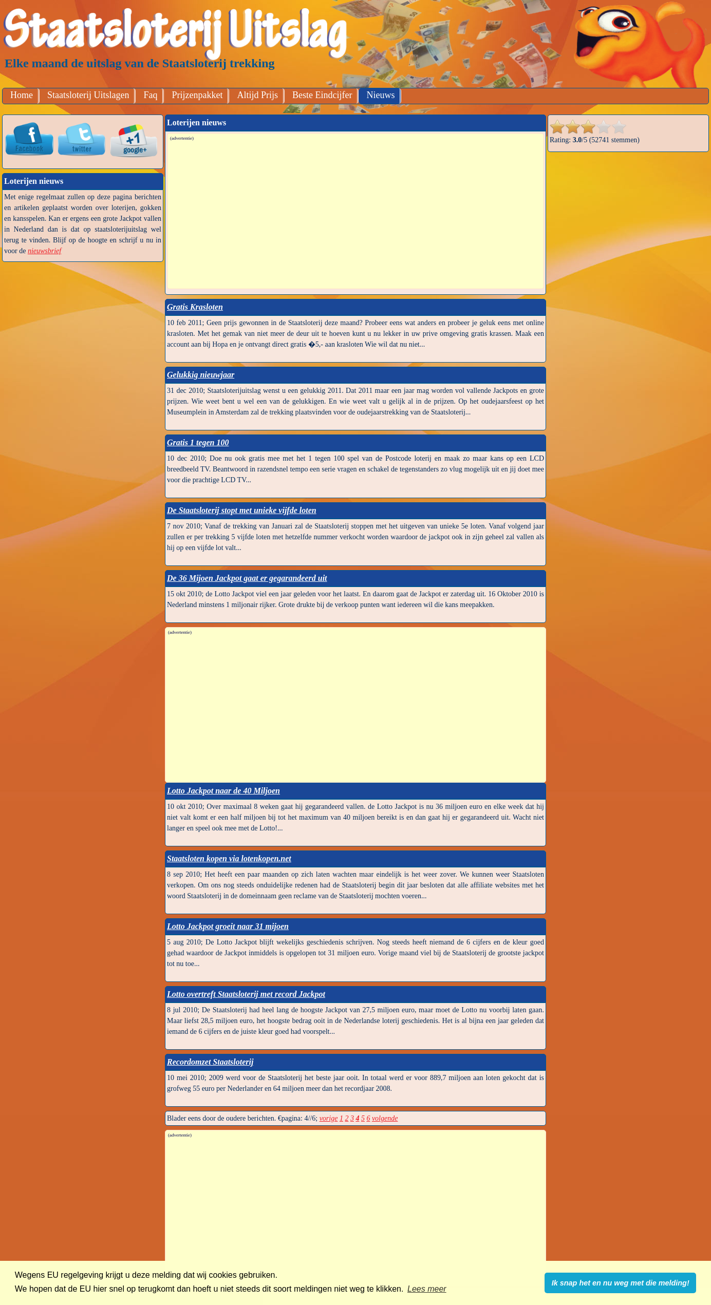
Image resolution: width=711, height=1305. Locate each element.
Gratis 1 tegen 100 (198, 442)
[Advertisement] (356, 214)
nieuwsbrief (44, 251)
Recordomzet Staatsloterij (210, 1061)
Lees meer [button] (426, 1288)
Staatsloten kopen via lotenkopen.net (229, 858)
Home (21, 95)
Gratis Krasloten (195, 306)
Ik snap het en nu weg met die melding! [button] (620, 1283)
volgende (385, 1118)
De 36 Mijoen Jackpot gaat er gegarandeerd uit (247, 578)
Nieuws (380, 95)
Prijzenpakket (197, 95)
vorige (329, 1118)
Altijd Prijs (257, 95)
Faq (150, 95)
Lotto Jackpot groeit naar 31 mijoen (228, 926)
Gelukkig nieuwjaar (200, 374)
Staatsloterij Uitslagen (88, 95)
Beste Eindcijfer (322, 95)
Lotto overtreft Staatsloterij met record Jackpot (246, 994)
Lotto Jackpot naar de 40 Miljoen (223, 790)
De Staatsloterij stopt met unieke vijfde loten (241, 510)
